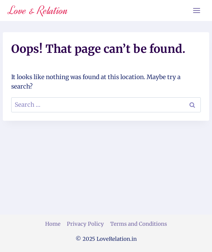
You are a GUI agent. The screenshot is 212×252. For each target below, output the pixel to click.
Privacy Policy (85, 223)
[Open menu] (196, 10)
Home (53, 223)
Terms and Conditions (138, 223)
